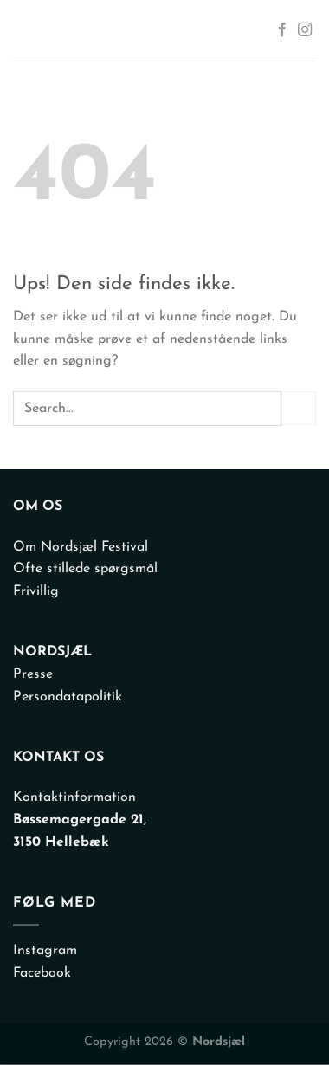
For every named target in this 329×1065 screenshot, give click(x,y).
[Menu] (29, 30)
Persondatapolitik (67, 697)
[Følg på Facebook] (282, 30)
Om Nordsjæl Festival (80, 547)
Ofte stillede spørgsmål (85, 569)
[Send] (298, 408)
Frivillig (36, 591)
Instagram (45, 951)
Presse (33, 674)
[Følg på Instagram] (305, 30)
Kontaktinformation (74, 797)
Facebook (42, 973)
